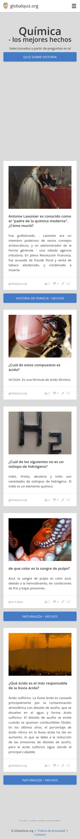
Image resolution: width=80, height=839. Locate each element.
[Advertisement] (40, 115)
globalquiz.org (24, 6)
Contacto (40, 834)
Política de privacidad (51, 831)
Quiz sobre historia (40, 57)
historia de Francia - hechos (40, 298)
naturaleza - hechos (40, 616)
